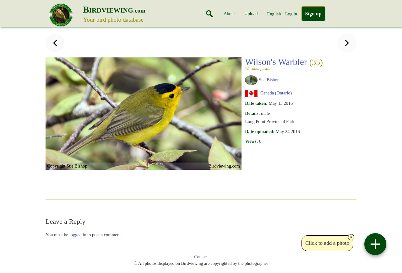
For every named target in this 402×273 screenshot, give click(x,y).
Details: (252, 113)
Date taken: (256, 103)
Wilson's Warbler (284, 64)
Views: (251, 141)
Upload (251, 13)
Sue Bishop (269, 79)
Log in (291, 13)
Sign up (313, 13)
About (229, 13)
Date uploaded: (259, 131)
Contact (201, 256)
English (274, 13)
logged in (77, 234)
